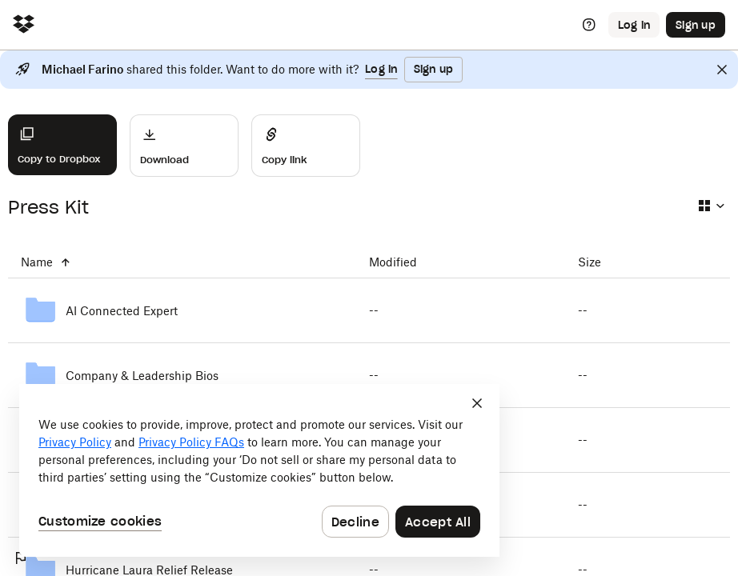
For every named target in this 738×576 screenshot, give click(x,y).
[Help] (589, 25)
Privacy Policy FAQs (191, 442)
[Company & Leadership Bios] (182, 375)
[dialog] (259, 470)
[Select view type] (711, 205)
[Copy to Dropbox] (62, 144)
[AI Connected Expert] (182, 310)
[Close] (722, 69)
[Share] (305, 145)
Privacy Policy (74, 442)
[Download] (184, 145)
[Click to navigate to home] (23, 25)
